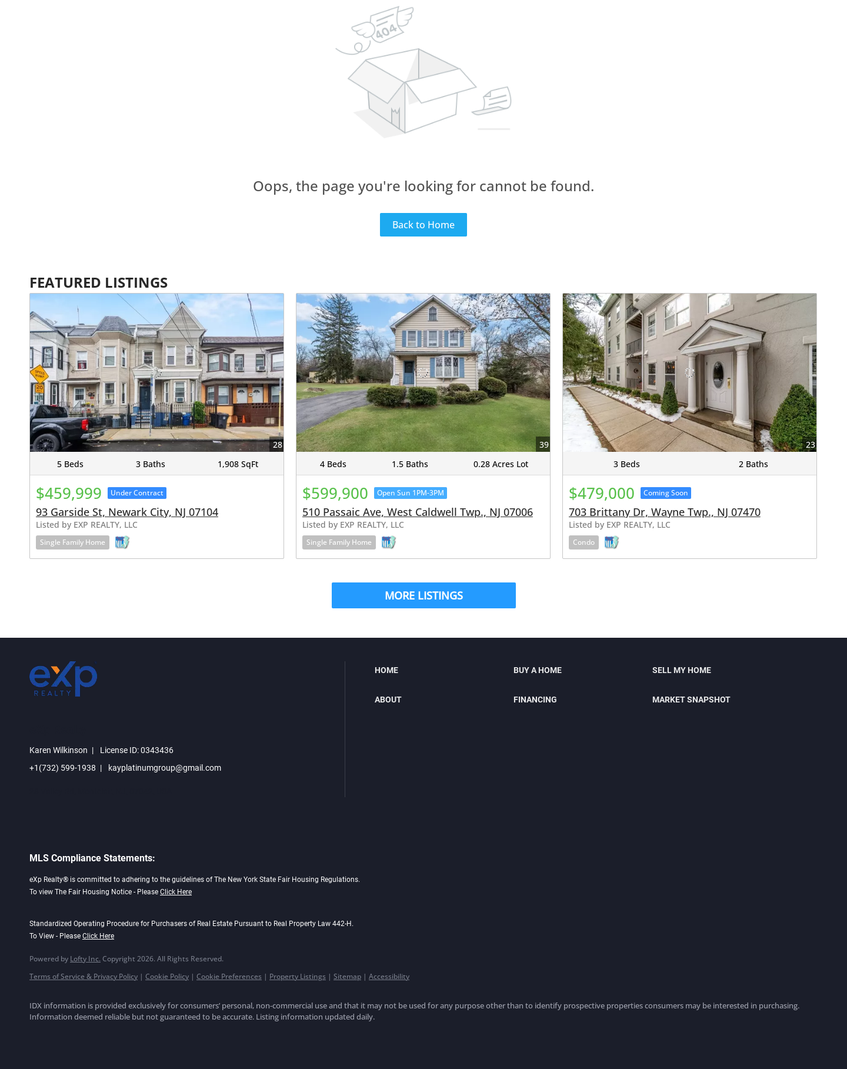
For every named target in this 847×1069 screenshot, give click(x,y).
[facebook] (43, 1037)
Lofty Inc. (85, 959)
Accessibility (389, 976)
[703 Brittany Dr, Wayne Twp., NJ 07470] (689, 373)
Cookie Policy (167, 976)
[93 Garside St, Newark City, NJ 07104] (157, 373)
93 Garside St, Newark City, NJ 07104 (127, 512)
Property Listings (297, 976)
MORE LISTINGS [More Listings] (424, 595)
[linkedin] (78, 1037)
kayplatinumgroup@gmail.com (164, 767)
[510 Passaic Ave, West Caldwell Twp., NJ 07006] (423, 373)
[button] (441, 670)
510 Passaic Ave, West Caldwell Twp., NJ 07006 (417, 512)
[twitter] (112, 1037)
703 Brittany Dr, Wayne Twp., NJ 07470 (665, 512)
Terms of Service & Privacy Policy (83, 976)
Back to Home (423, 224)
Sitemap (347, 976)
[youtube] (180, 1037)
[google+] (214, 1037)
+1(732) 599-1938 (62, 767)
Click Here (176, 892)
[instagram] (146, 1037)
